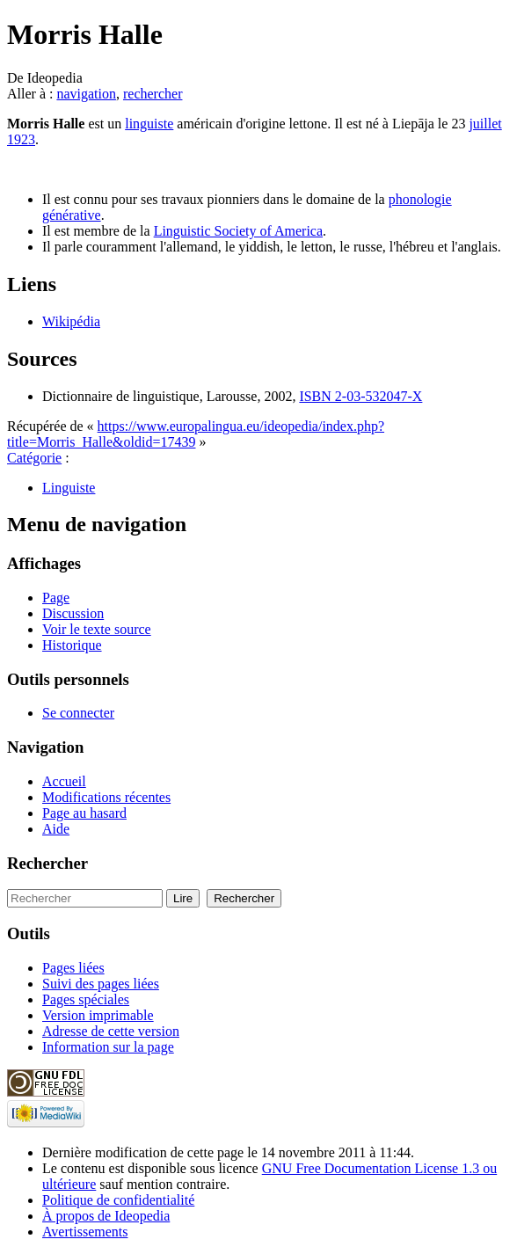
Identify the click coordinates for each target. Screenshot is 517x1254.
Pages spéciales (85, 999)
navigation (86, 93)
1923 (21, 139)
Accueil (64, 781)
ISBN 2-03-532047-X (360, 396)
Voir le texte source (96, 629)
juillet (485, 123)
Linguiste (68, 487)
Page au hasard (84, 813)
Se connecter (78, 712)
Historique (72, 645)
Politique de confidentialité (118, 1199)
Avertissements (84, 1231)
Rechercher (47, 863)
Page (55, 597)
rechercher (153, 93)
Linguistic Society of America (238, 230)
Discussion (73, 613)
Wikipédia (71, 321)
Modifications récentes (106, 797)
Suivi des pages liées (100, 983)
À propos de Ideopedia (106, 1215)
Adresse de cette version (110, 1031)
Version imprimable (98, 1015)
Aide (55, 828)
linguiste (149, 123)
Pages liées (73, 967)
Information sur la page (108, 1046)
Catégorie (34, 457)
